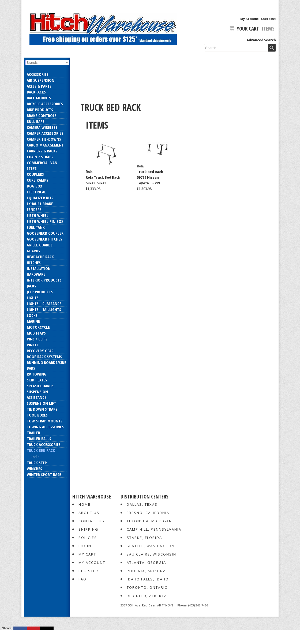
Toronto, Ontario (147, 587)
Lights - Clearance (44, 303)
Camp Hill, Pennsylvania (154, 529)
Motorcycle (38, 327)
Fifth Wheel (37, 215)
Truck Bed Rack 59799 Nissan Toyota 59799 (150, 177)
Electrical (36, 191)
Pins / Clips (37, 339)
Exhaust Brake (40, 203)
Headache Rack (40, 256)
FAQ (82, 579)
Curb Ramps (37, 180)
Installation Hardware (39, 271)
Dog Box (34, 186)
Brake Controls (42, 115)
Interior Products (44, 280)
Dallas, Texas (142, 504)
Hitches (34, 262)
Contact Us (91, 521)
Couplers (35, 174)
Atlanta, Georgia (146, 562)
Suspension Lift (41, 403)
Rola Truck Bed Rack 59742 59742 (103, 180)
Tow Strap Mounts (44, 420)
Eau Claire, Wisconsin (151, 554)
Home (84, 504)
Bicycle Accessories (45, 103)
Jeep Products (40, 291)
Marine (33, 321)
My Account (249, 19)
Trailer (33, 432)
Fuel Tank (36, 227)
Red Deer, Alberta (147, 595)
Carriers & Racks (42, 150)
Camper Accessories (45, 133)
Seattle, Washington (151, 545)
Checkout (268, 19)
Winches (34, 468)
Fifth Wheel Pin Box (45, 221)
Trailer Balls (39, 438)
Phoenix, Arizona (146, 570)
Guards (33, 250)
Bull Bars (35, 121)
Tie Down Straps (42, 409)
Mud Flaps (36, 333)
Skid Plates (37, 379)
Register (88, 570)
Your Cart (244, 28)
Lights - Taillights (44, 309)
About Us (88, 512)
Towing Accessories (45, 426)
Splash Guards (40, 385)
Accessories (37, 74)
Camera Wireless (42, 127)
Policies (87, 537)
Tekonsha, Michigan (149, 521)
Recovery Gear (40, 350)
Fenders (34, 209)
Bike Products (40, 109)
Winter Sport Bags (44, 474)
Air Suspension (40, 80)
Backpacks (36, 92)
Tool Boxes (37, 415)
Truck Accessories (44, 444)
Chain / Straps (40, 156)
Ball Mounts (39, 97)
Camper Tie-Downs (44, 139)
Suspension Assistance (37, 394)
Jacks (31, 285)
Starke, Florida (144, 537)
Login (84, 545)
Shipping (88, 529)
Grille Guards (39, 245)
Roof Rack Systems (44, 356)
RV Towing (36, 374)
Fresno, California (148, 512)
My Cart (87, 554)
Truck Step (37, 462)
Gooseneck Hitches (44, 239)
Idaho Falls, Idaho (148, 579)
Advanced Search (261, 40)
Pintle (33, 344)
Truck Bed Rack (41, 450)
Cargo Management (45, 145)
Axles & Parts (39, 86)
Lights (33, 297)
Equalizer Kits (40, 197)
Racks (35, 457)
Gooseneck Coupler (45, 233)
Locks (32, 315)
